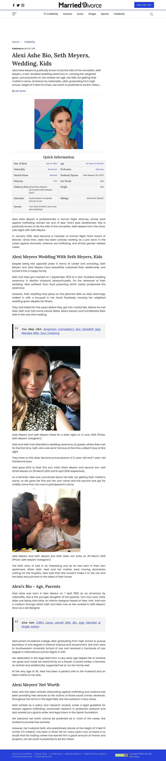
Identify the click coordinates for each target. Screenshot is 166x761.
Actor (80, 14)
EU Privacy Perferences (22, 756)
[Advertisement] (36, 24)
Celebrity (119, 14)
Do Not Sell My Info (43, 756)
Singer (92, 14)
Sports (105, 14)
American (52, 169)
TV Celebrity (51, 14)
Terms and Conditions (22, 754)
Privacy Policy (41, 754)
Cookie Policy (56, 754)
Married (53, 175)
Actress (67, 14)
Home (15, 42)
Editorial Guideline (73, 754)
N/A (55, 181)
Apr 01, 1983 (51, 163)
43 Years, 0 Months (95, 163)
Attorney (100, 169)
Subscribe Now (144, 4)
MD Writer (21, 91)
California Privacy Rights (94, 754)
